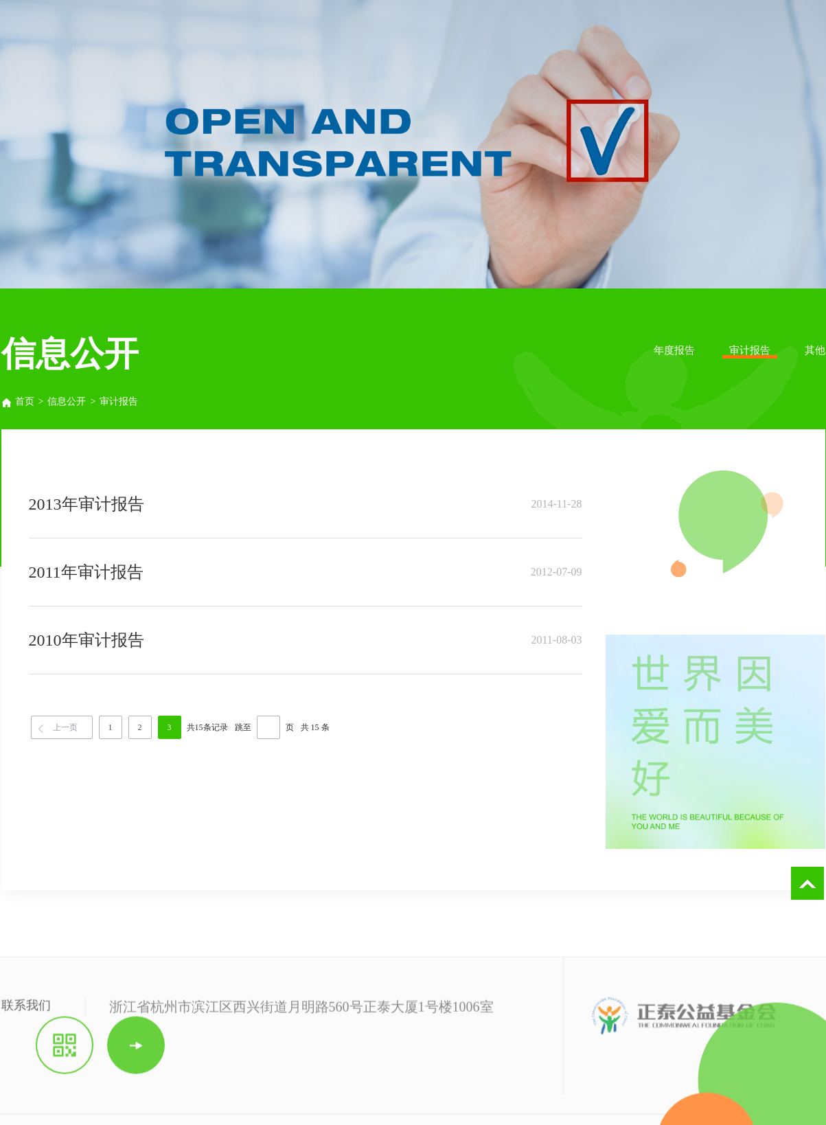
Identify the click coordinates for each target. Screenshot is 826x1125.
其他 (815, 350)
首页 (17, 401)
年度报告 (674, 350)
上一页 (65, 727)
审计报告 (749, 350)
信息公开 (66, 401)
